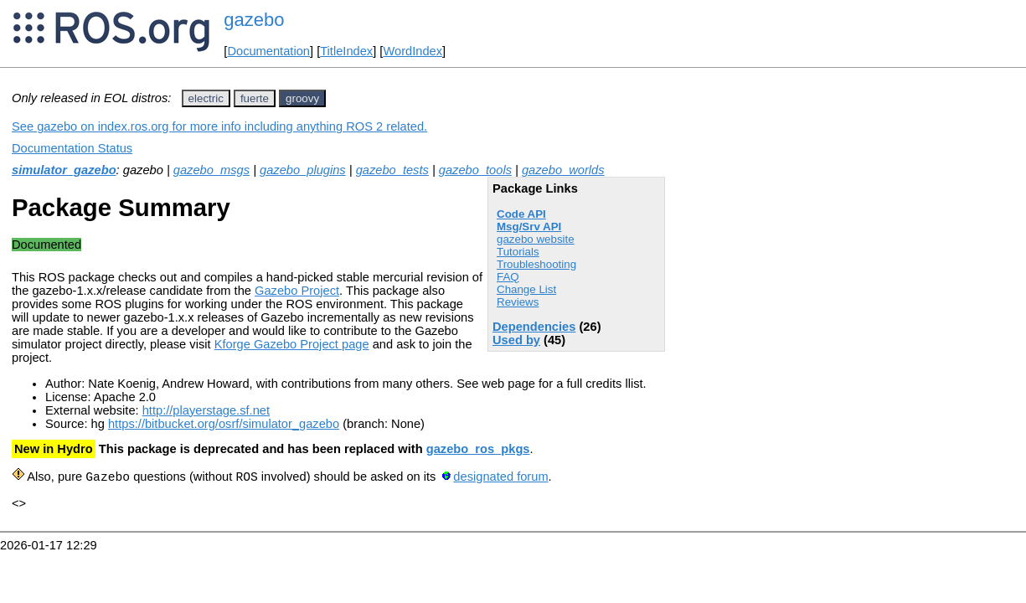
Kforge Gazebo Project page (291, 344)
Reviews (518, 302)
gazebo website (536, 239)
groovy (302, 98)
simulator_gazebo (64, 170)
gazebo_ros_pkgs (478, 449)
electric (206, 98)
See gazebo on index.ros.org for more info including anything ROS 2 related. (219, 126)
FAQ (508, 277)
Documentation (268, 51)
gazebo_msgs (211, 170)
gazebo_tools (475, 170)
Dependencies (533, 326)
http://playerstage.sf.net (206, 410)
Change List (526, 289)
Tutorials (518, 251)
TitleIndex (346, 51)
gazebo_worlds (563, 170)
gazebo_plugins (303, 170)
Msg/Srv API (529, 226)
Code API (521, 214)
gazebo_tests (392, 170)
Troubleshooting (536, 264)
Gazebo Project (297, 290)
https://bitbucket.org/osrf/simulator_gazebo (223, 423)
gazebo (254, 19)
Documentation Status (72, 148)
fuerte (254, 98)
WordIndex (412, 51)
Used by (516, 340)
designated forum (500, 477)
